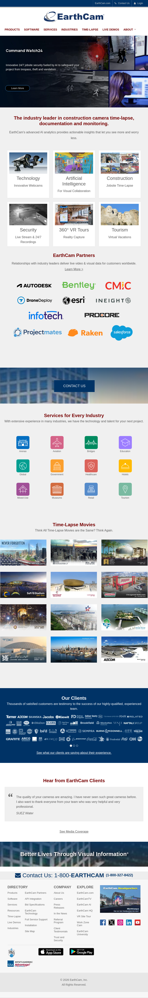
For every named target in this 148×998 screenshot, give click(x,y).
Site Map (30, 931)
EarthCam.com (102, 3)
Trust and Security (59, 939)
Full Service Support (36, 919)
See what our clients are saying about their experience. (74, 752)
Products (12, 29)
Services (50, 29)
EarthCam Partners (35, 892)
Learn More (17, 88)
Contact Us (122, 3)
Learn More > (74, 269)
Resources (13, 910)
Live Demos (111, 29)
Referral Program (58, 921)
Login (138, 3)
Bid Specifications (35, 904)
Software (31, 29)
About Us (59, 892)
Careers (58, 898)
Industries (69, 29)
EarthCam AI (84, 904)
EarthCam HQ (85, 910)
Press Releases (59, 906)
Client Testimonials (61, 930)
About (128, 29)
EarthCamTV (84, 898)
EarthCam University (82, 933)
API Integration (33, 898)
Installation (31, 925)
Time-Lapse (90, 29)
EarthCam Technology (31, 912)
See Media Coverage (74, 831)
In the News (60, 913)
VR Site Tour (84, 916)
